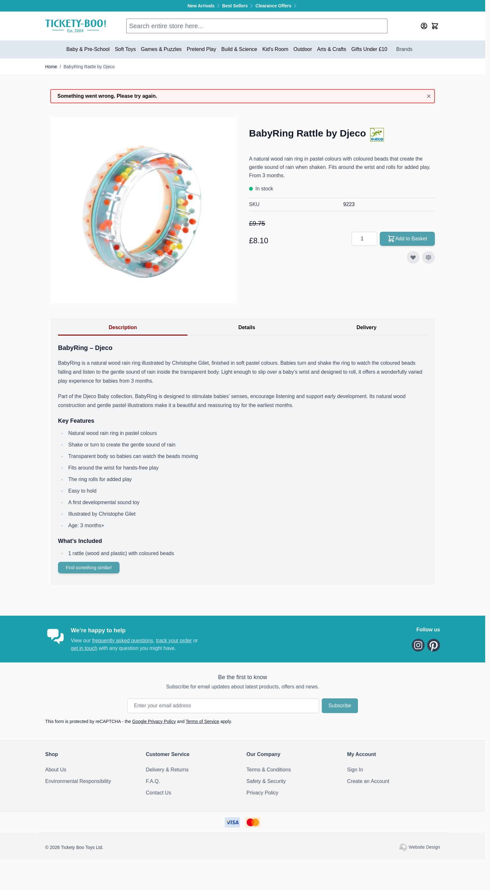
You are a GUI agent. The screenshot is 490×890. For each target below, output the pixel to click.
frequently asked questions (122, 640)
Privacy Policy (262, 792)
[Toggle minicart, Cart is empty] (435, 26)
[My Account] (424, 26)
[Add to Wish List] (413, 257)
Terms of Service (202, 721)
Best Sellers (238, 5)
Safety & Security (266, 781)
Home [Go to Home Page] (51, 66)
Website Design (419, 846)
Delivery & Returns (167, 769)
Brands (404, 49)
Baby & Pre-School (88, 49)
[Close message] (429, 96)
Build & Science (239, 49)
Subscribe (339, 705)
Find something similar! (89, 567)
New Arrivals (204, 5)
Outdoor (303, 49)
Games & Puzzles (161, 49)
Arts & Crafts (331, 49)
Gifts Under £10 (369, 49)
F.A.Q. (153, 781)
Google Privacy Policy (154, 721)
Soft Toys (125, 49)
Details (246, 327)
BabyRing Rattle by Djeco (89, 66)
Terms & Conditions (268, 769)
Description (123, 327)
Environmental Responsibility (78, 781)
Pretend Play (201, 49)
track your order (174, 640)
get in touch (84, 648)
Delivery (367, 327)
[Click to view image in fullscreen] (143, 210)
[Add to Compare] (428, 257)
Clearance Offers (276, 5)
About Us (55, 769)
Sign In (355, 769)
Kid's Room (275, 49)
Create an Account (368, 781)
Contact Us (158, 792)
